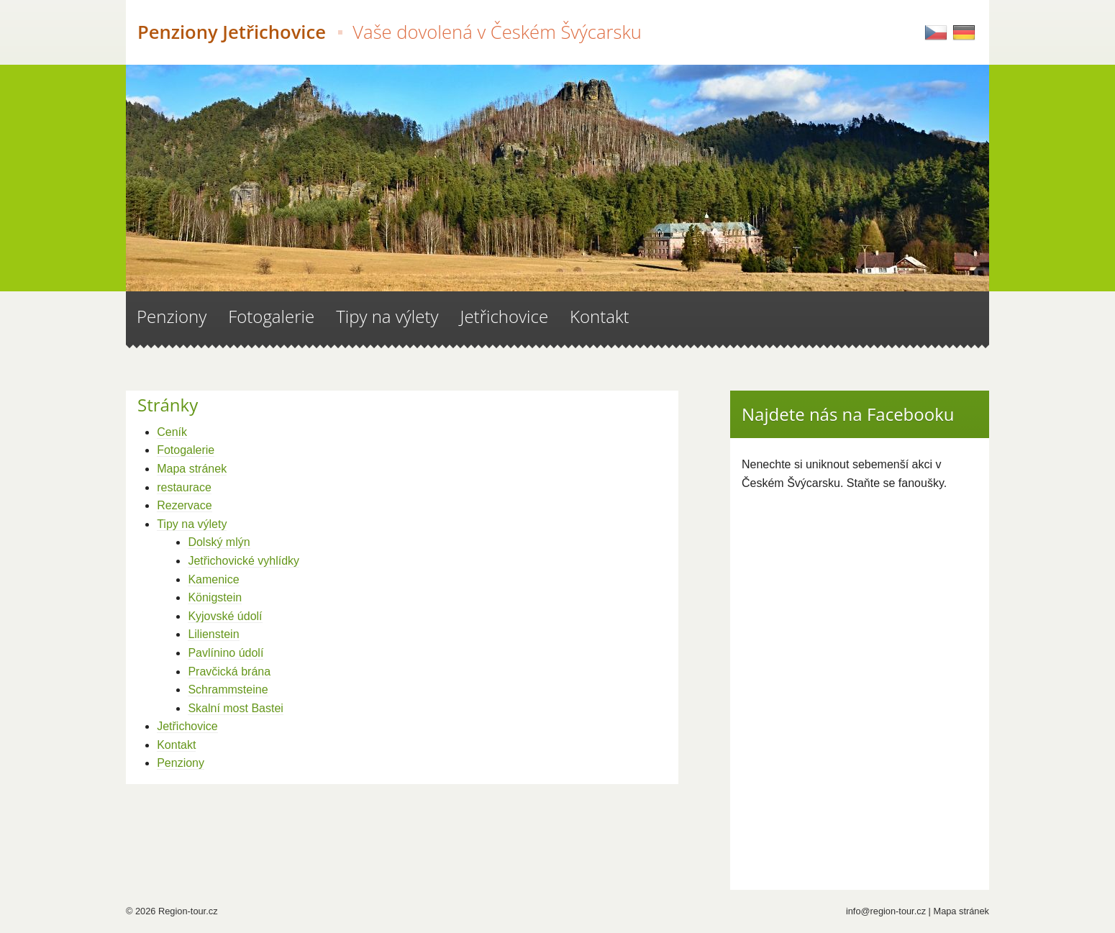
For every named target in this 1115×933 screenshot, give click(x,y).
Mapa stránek (192, 469)
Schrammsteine (228, 689)
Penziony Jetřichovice (389, 32)
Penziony (180, 763)
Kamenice (213, 579)
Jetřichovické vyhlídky (243, 561)
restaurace (184, 487)
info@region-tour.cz (886, 911)
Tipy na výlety (192, 524)
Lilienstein (213, 634)
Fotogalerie (185, 450)
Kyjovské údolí (225, 616)
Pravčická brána (229, 671)
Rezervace (184, 505)
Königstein (215, 597)
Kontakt (176, 745)
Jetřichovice (187, 726)
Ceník (172, 432)
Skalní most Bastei (235, 708)
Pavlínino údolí (225, 653)
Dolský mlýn (219, 542)
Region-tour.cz (188, 911)
